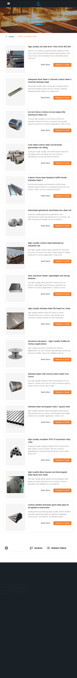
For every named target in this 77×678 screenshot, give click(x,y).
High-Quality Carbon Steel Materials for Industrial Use (46, 244)
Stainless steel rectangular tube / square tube (49, 406)
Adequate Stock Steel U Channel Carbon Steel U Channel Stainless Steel (49, 81)
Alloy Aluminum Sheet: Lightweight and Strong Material (49, 277)
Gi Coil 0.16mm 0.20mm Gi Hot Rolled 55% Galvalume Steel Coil (46, 113)
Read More (45, 65)
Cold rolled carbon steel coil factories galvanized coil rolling (45, 146)
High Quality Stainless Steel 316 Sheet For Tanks (49, 308)
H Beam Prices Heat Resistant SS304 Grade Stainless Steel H (47, 179)
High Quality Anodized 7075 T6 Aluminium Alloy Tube (49, 441)
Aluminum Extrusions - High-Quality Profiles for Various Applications (49, 342)
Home (11, 36)
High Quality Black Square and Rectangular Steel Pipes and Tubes (47, 473)
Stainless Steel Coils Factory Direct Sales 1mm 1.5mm (48, 375)
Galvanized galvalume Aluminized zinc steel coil (49, 210)
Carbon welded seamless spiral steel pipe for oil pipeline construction (48, 506)
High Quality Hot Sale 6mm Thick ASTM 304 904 (49, 46)
